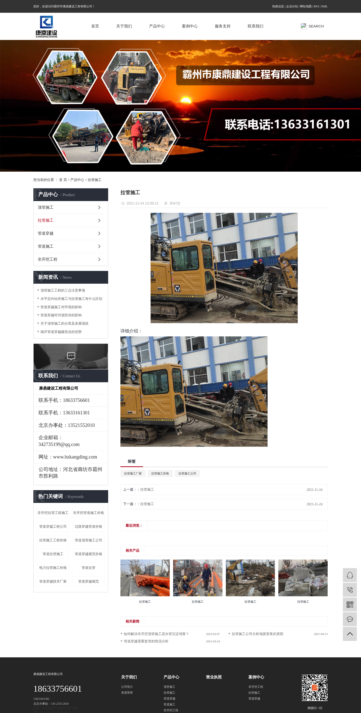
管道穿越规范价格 (88, 554)
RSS (316, 6)
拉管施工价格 (160, 473)
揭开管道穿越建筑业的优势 (61, 332)
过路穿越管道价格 (88, 526)
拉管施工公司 (187, 473)
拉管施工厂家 (133, 473)
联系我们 (255, 26)
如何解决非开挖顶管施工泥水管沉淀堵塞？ (156, 634)
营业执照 (214, 677)
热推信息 (278, 6)
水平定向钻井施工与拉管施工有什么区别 (71, 299)
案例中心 (190, 26)
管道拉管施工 (53, 554)
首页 (95, 26)
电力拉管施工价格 (53, 568)
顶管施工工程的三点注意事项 (62, 290)
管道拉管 (88, 568)
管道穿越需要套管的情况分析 (146, 641)
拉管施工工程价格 (53, 540)
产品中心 (157, 26)
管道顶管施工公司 (88, 540)
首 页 (63, 180)
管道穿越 (45, 233)
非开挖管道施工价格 (88, 513)
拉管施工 (95, 180)
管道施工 (45, 246)
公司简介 (127, 686)
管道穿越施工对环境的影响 (61, 307)
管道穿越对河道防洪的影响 (61, 315)
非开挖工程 (47, 259)
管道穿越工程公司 (53, 526)
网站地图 (306, 6)
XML (324, 6)
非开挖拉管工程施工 (53, 513)
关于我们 (124, 26)
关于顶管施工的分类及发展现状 (64, 323)
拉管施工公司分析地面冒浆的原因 (257, 634)
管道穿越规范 (88, 581)
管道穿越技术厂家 (53, 581)
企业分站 (292, 6)
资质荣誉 (127, 692)
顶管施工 (45, 207)
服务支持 (223, 26)
